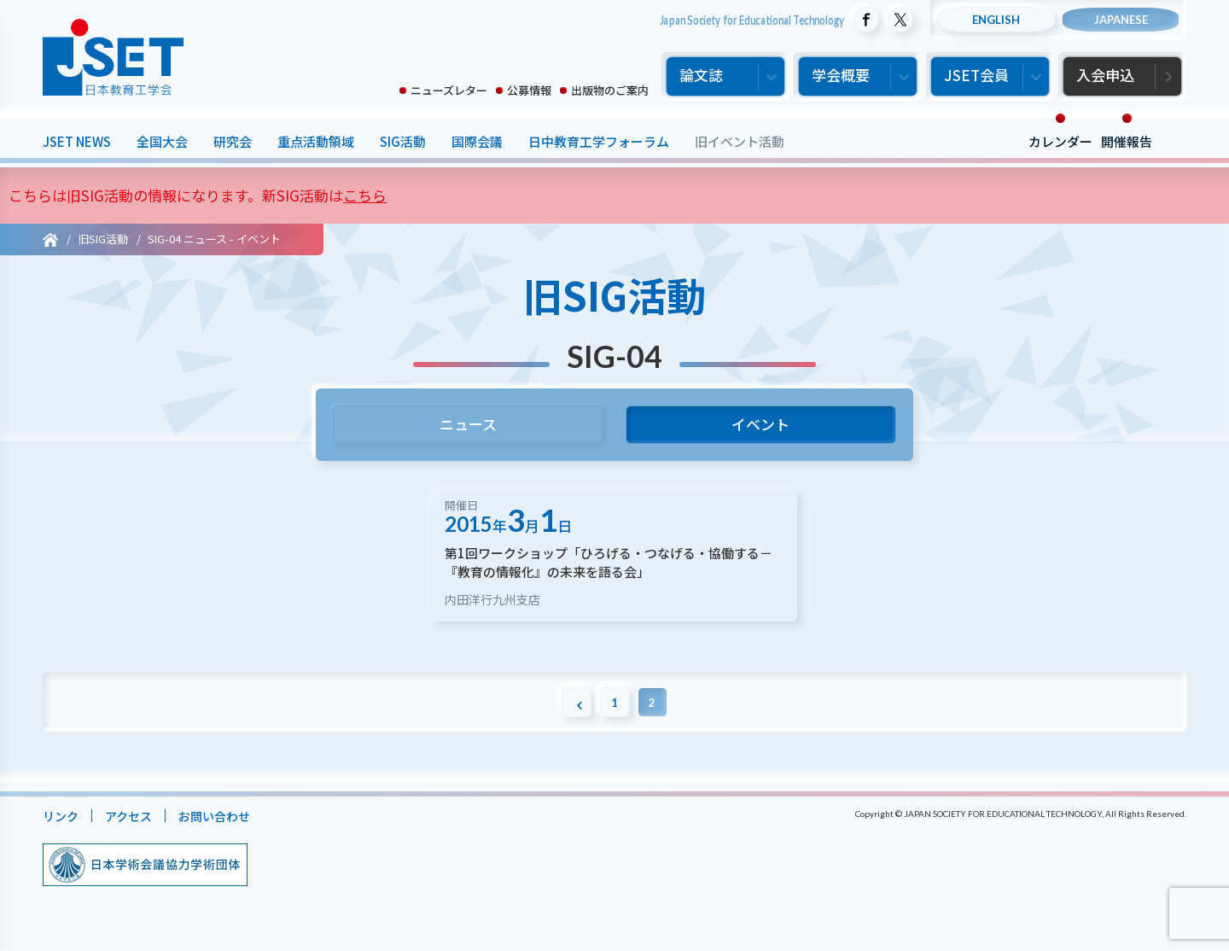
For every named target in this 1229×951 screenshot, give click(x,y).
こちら (365, 195)
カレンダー (1060, 141)
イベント (761, 427)
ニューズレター (449, 90)
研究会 (232, 141)
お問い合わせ (222, 829)
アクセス (133, 829)
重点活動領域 (315, 141)
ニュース (468, 427)
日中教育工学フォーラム (598, 141)
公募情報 (529, 90)
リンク (62, 829)
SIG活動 (403, 141)
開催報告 (1126, 141)
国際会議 (477, 141)
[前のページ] (572, 715)
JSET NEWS (77, 141)
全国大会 (162, 141)
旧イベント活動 (739, 141)
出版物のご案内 (610, 90)
